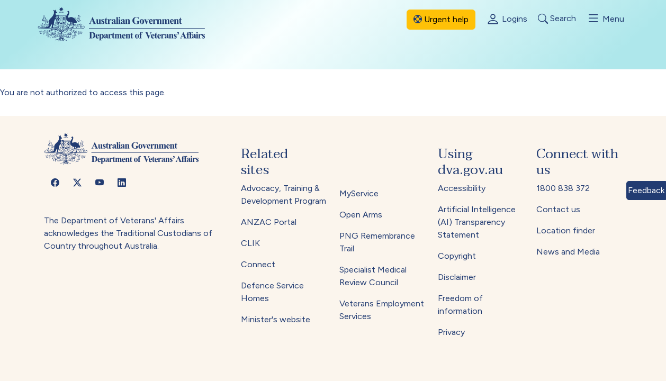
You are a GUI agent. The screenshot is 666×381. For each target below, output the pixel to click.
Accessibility (461, 188)
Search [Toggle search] (557, 19)
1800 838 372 (563, 188)
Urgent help (441, 19)
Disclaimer (457, 277)
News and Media (568, 252)
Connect (258, 264)
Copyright (457, 256)
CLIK (250, 243)
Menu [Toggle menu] (605, 18)
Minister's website (275, 319)
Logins (506, 20)
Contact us (558, 209)
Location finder (565, 230)
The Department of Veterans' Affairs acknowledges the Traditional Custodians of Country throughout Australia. (128, 233)
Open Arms (360, 215)
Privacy (451, 332)
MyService (359, 193)
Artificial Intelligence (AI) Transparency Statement (477, 222)
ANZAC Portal (268, 222)
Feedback (646, 190)
